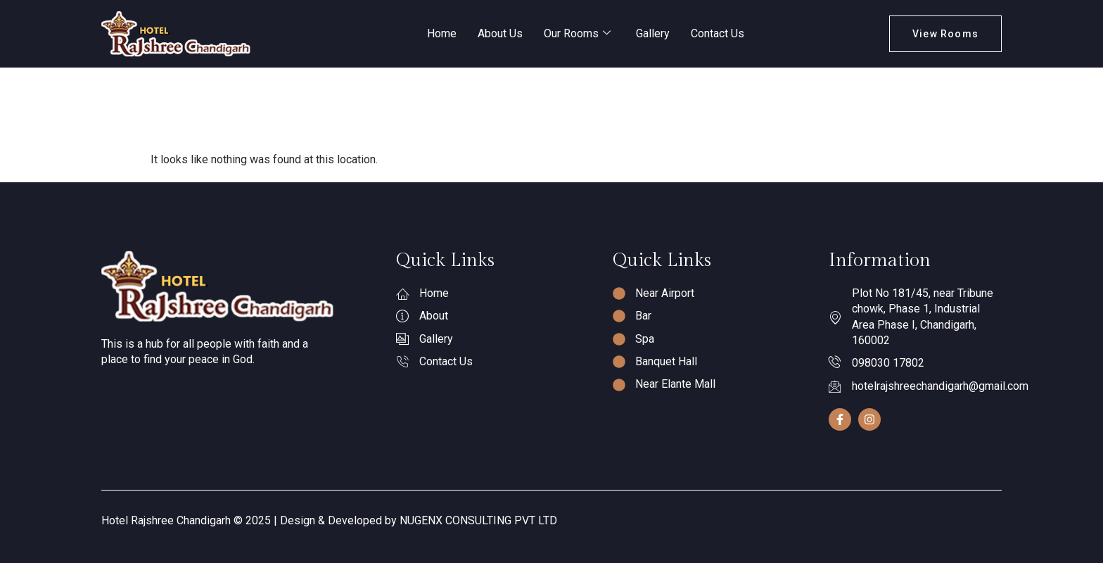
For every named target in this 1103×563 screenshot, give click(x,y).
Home (442, 33)
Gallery (653, 33)
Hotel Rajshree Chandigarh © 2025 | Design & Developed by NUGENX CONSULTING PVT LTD (329, 520)
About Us (500, 33)
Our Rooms (577, 34)
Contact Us (717, 33)
